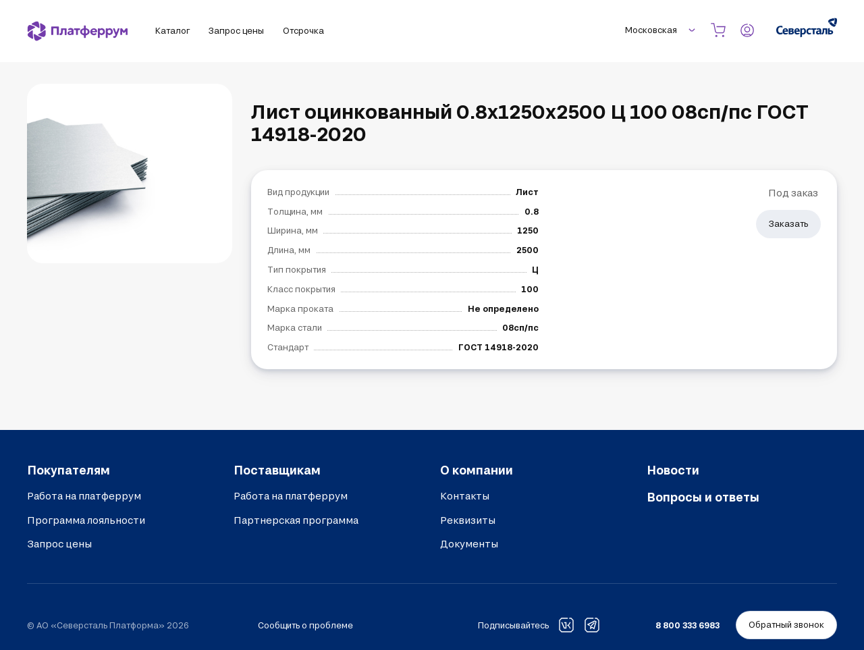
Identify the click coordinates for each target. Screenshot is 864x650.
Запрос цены (59, 543)
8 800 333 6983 (687, 625)
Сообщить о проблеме (305, 625)
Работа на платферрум (84, 496)
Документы (469, 543)
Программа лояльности (86, 520)
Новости (673, 470)
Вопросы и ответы (703, 497)
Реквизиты (467, 520)
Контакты (464, 496)
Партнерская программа (296, 520)
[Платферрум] (77, 31)
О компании (476, 470)
